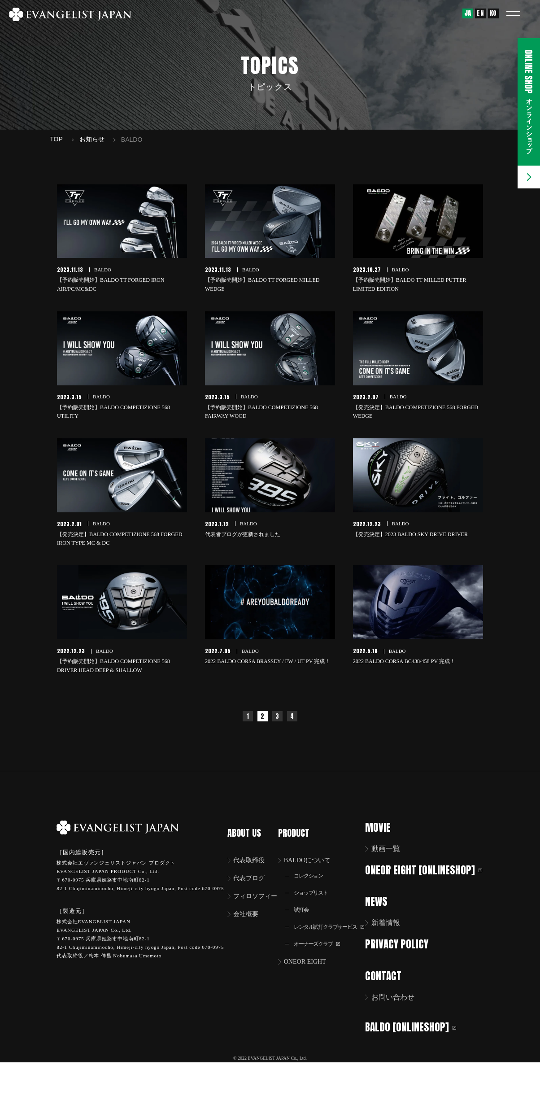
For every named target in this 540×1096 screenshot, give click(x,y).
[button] (520, 13)
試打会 (308, 934)
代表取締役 (252, 882)
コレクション (317, 898)
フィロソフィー (259, 920)
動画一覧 (394, 882)
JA (467, 13)
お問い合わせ (401, 1042)
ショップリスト (319, 916)
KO (493, 13)
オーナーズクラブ (326, 980)
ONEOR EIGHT (315, 999)
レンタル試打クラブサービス (337, 957)
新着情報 (394, 969)
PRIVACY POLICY (405, 989)
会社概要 (248, 939)
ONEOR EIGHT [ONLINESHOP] (406, 910)
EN (480, 13)
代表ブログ (252, 901)
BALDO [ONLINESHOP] (419, 1071)
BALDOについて (317, 882)
